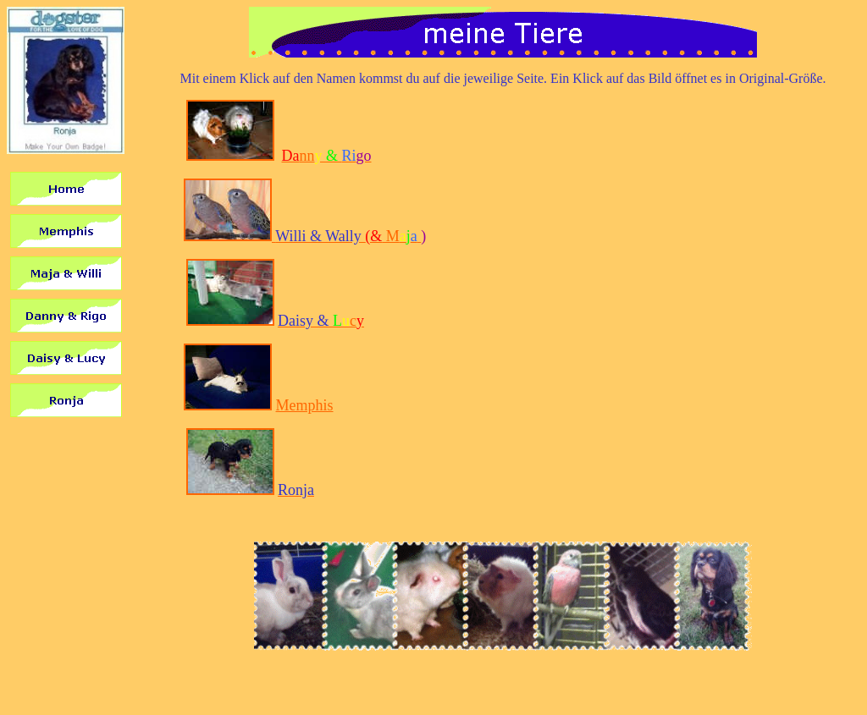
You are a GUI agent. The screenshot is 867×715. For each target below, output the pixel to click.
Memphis (305, 405)
